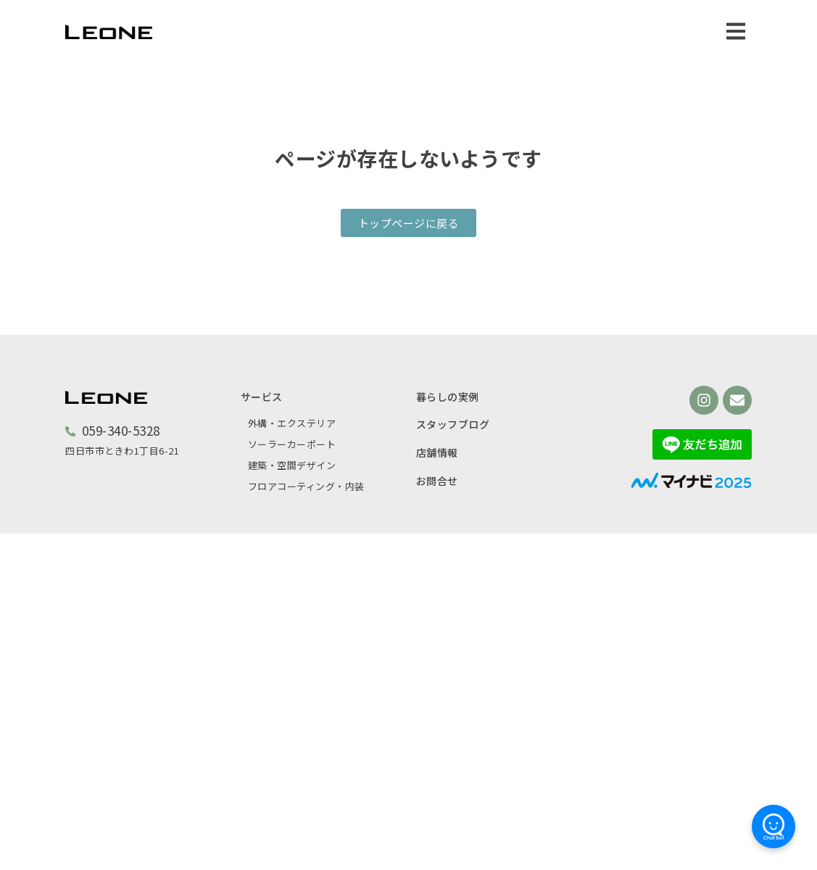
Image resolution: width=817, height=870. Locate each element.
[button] (735, 30)
